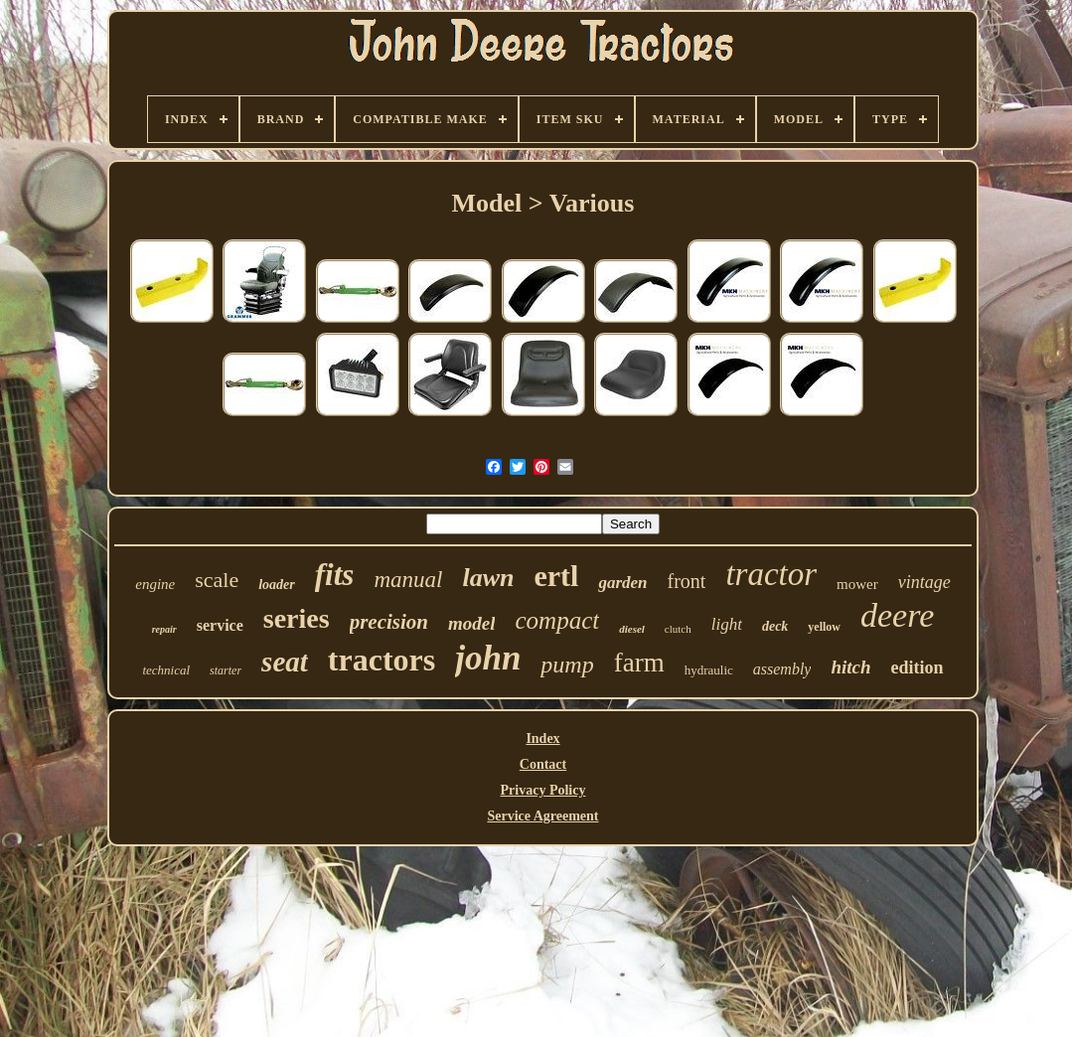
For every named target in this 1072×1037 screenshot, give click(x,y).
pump (566, 664)
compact (557, 620)
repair (164, 629)
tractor (771, 574)
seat (284, 661)
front (687, 581)
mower (857, 584)
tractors (381, 659)
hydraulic (709, 670)
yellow (824, 627)
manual (408, 579)
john (488, 658)
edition (917, 667)
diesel (632, 629)
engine (155, 584)
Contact (543, 764)
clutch (678, 629)
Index (542, 738)
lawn (488, 577)
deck (775, 626)
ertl (556, 575)
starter (225, 670)
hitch (850, 667)
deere (897, 615)
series (296, 618)
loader (276, 584)
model (472, 623)
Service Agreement (542, 816)
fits (335, 574)
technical (166, 670)
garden (622, 582)
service (220, 625)
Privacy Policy (543, 790)
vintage (924, 582)
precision (389, 622)
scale (216, 579)
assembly (782, 669)
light (726, 624)
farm (639, 662)
